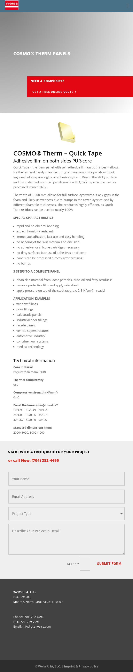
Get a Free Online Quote (76, 91)
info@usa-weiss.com (37, 626)
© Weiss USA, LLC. (48, 666)
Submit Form (109, 564)
